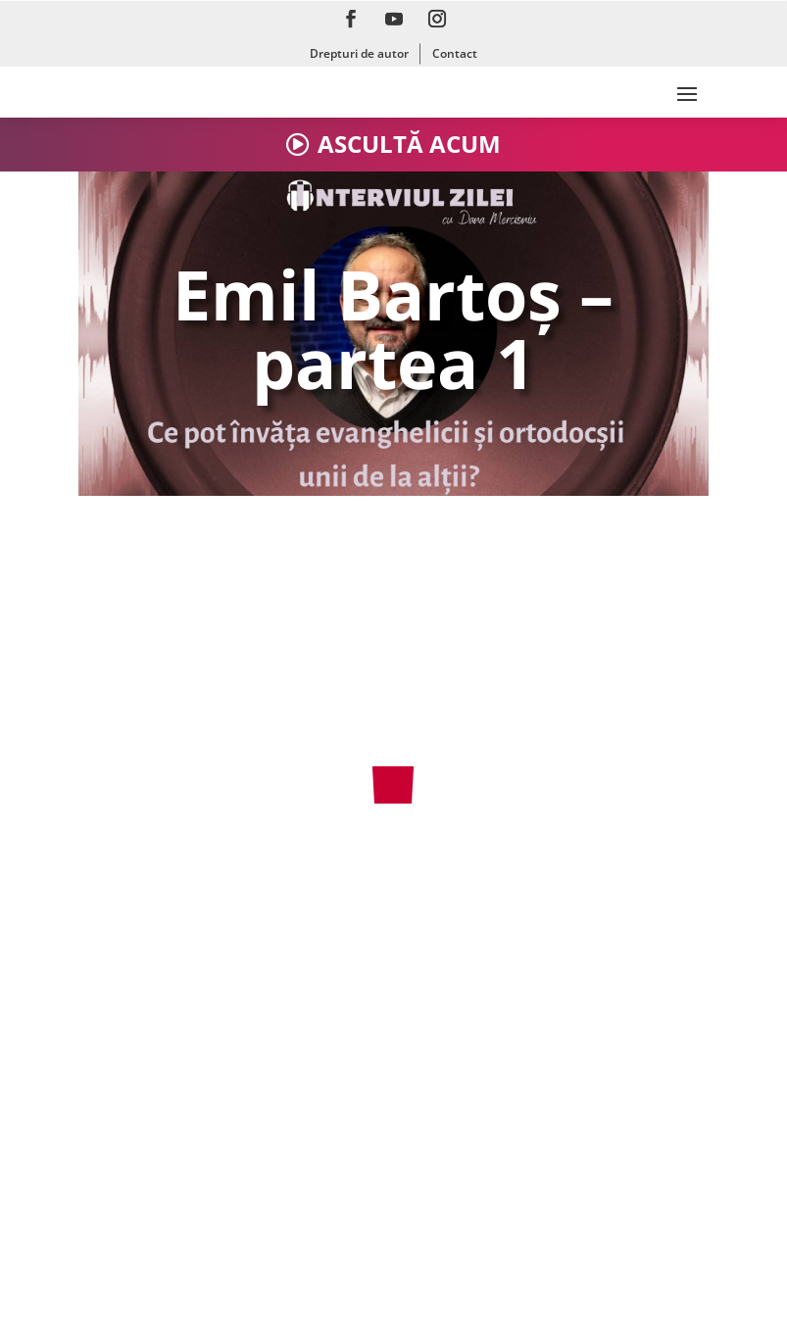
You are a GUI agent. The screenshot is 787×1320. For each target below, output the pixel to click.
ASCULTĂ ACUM (409, 143)
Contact (454, 53)
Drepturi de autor (359, 53)
